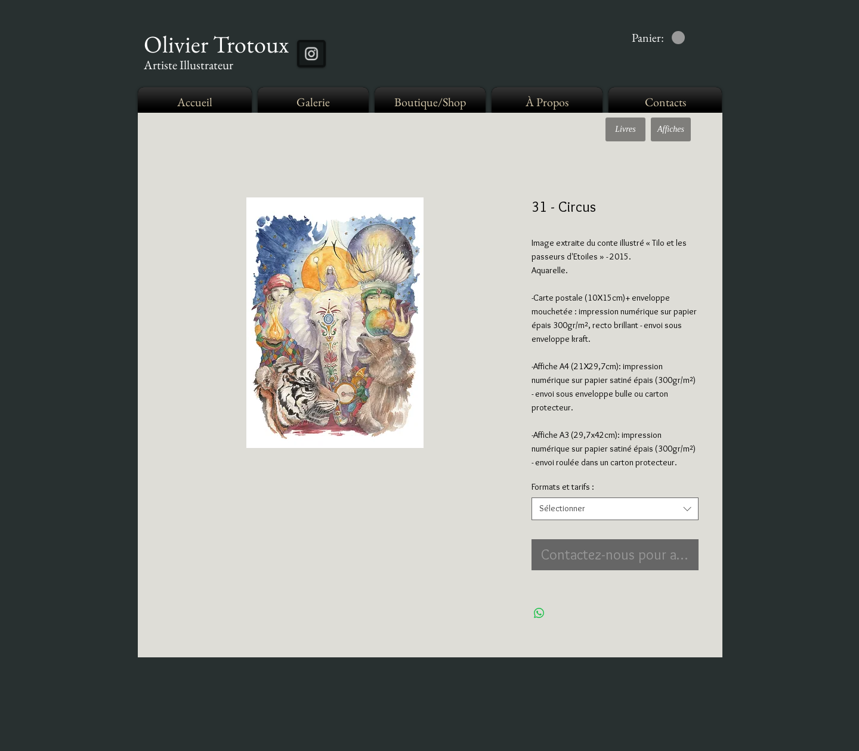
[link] (658, 38)
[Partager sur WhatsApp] (539, 613)
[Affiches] (671, 129)
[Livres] (625, 129)
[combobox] (615, 508)
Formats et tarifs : (563, 486)
